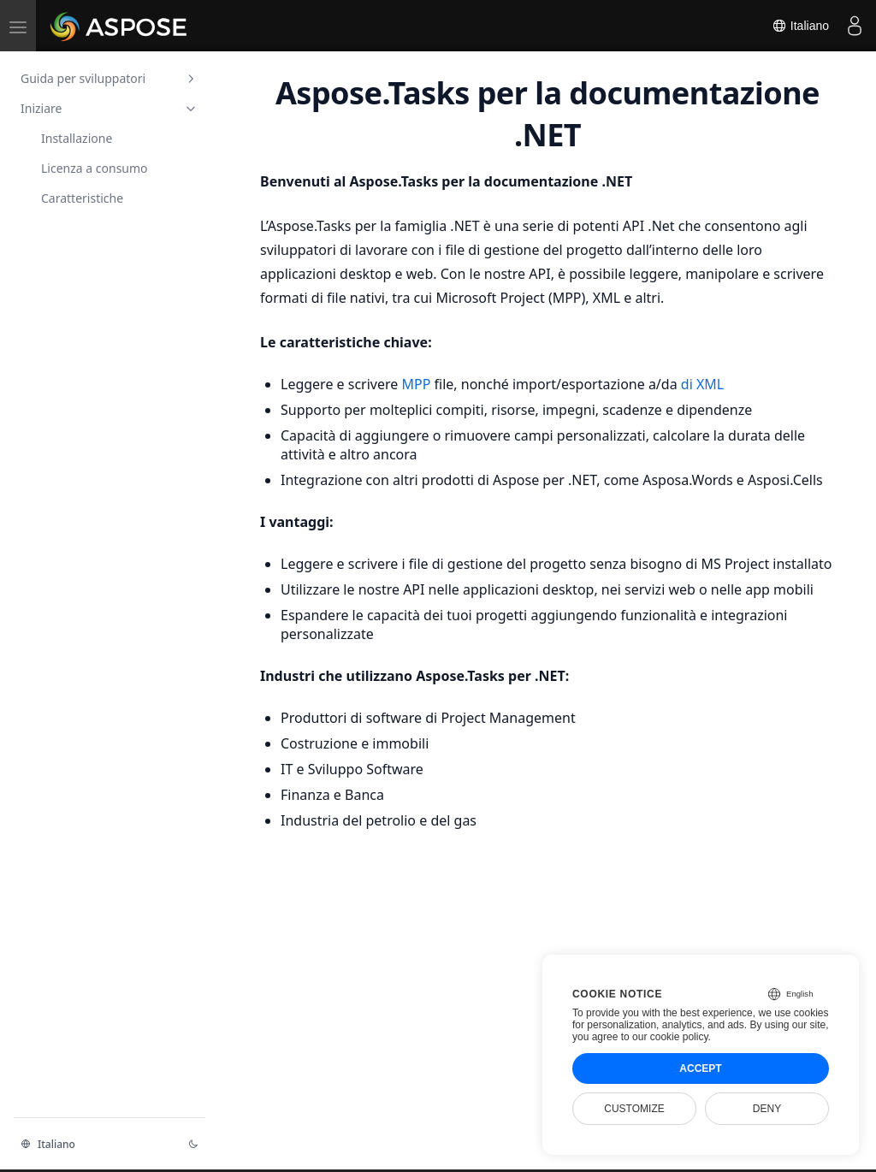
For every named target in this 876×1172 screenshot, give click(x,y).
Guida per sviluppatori (109, 78)
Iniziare (109, 108)
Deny (767, 1109)
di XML (702, 384)
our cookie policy (670, 1037)
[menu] (18, 25)
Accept (700, 1068)
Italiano (800, 25)
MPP (417, 384)
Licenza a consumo (94, 168)
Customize (634, 1109)
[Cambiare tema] (193, 1144)
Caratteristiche (82, 198)
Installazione (76, 138)
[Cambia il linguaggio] (94, 1144)
